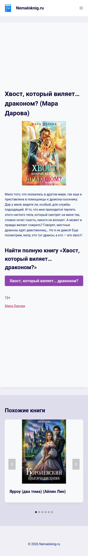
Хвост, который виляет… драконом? (44, 280)
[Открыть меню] (81, 8)
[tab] (36, 512)
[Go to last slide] (12, 464)
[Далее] (76, 464)
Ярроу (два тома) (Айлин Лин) (38, 491)
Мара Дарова (15, 306)
